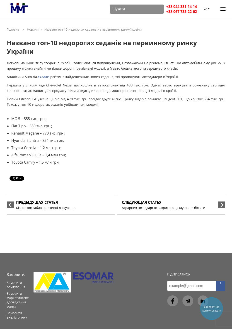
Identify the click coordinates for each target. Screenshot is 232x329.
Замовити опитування (16, 284)
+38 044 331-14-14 (181, 6)
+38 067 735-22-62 (181, 11)
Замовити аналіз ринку (17, 315)
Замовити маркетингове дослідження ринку (18, 300)
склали (43, 76)
